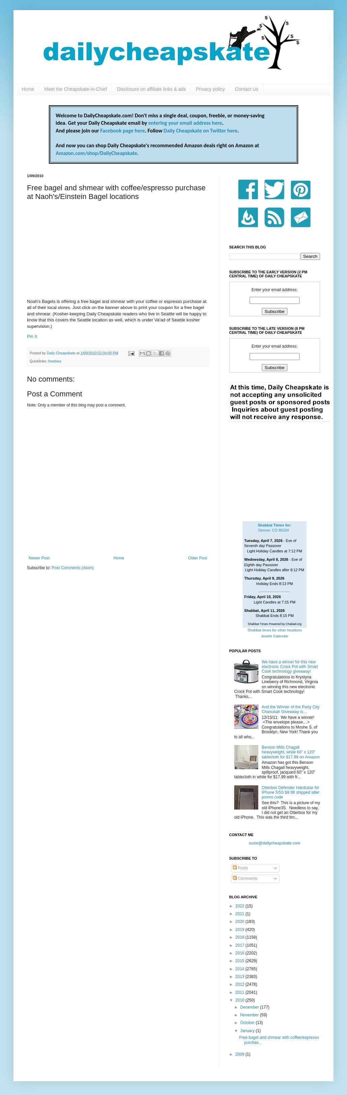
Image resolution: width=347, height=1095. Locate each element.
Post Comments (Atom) (73, 567)
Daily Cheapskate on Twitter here (201, 130)
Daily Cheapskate (61, 353)
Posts (240, 868)
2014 (240, 969)
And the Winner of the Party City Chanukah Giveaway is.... (290, 709)
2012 (240, 984)
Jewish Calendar (274, 636)
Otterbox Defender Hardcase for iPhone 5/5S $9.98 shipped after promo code (290, 792)
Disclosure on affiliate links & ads (151, 89)
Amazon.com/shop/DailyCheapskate (96, 153)
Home (28, 89)
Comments (245, 878)
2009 (240, 1054)
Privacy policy (210, 89)
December (250, 1007)
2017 (240, 945)
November (250, 1015)
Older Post (197, 558)
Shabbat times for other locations (275, 630)
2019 (240, 929)
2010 (240, 1000)
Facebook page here (122, 130)
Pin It (32, 336)
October (248, 1022)
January (248, 1030)
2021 (240, 913)
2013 (240, 976)
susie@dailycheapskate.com (274, 843)
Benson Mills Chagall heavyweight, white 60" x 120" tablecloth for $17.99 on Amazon (291, 752)
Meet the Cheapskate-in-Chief (75, 89)
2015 (240, 961)
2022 (240, 906)
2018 (240, 937)
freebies (54, 361)
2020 (240, 921)
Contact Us (246, 89)
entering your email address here (185, 123)
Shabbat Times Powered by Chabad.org (275, 624)
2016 (240, 953)
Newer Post (39, 558)
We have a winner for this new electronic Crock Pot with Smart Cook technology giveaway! (290, 667)
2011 (240, 992)
